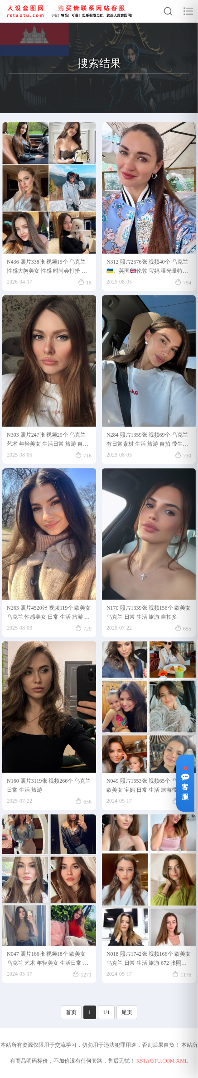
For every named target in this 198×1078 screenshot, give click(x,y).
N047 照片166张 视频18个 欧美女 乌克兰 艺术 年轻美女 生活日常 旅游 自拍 (47, 960)
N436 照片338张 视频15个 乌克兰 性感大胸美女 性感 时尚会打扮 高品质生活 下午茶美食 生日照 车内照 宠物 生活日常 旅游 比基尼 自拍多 (48, 268)
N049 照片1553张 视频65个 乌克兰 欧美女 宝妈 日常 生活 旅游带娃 (147, 785)
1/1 (106, 1012)
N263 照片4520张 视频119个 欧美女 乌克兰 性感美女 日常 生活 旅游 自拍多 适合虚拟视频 (49, 614)
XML (182, 1061)
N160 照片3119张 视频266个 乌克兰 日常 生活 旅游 (49, 785)
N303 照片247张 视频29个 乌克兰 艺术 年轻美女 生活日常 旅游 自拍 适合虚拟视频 (47, 441)
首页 (71, 1012)
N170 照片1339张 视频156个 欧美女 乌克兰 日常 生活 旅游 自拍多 (148, 612)
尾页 (126, 1012)
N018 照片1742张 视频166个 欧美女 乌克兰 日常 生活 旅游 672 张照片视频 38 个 (148, 960)
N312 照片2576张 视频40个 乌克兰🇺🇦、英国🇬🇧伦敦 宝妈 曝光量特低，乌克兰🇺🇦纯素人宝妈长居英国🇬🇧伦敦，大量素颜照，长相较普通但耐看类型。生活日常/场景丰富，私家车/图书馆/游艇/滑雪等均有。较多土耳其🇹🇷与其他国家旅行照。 (147, 268)
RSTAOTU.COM (155, 1061)
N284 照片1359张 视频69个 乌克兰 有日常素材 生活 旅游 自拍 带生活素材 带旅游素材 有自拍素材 (147, 441)
